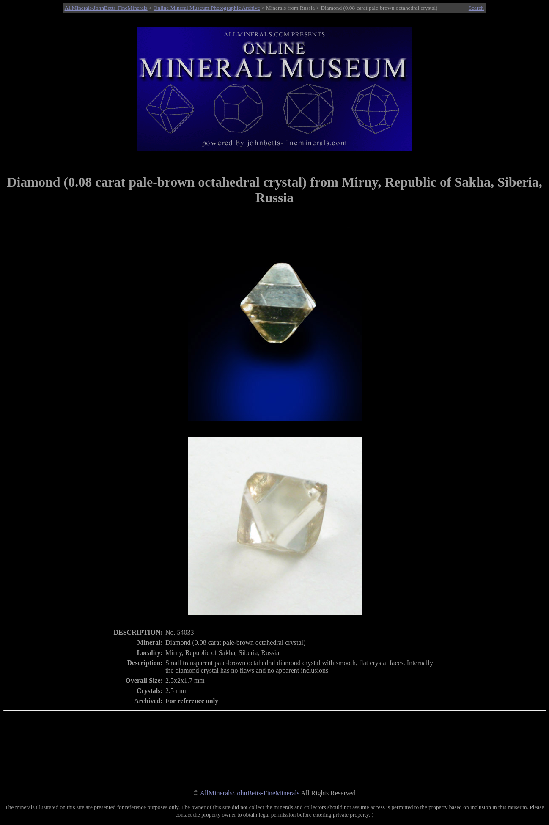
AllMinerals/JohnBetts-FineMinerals (106, 8)
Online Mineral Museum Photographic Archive (207, 8)
